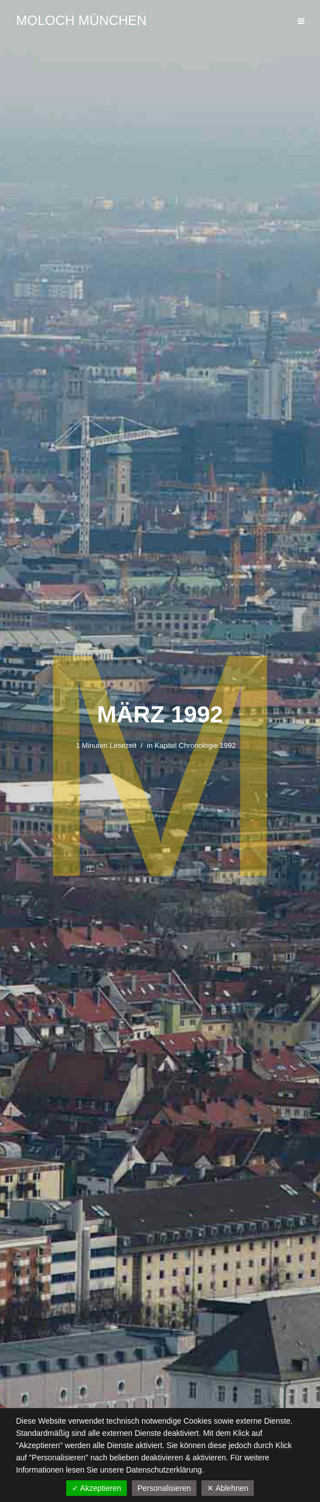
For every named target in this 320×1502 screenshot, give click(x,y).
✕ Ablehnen (227, 1488)
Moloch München (81, 20)
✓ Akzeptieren (96, 1488)
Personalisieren (164, 1488)
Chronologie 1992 (207, 745)
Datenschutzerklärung (163, 1469)
